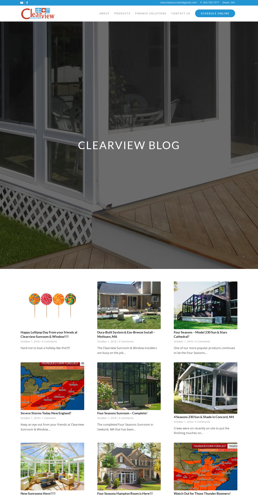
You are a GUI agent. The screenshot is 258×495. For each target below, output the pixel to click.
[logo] (38, 13)
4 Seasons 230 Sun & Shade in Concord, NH (204, 417)
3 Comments (126, 418)
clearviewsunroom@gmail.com (178, 2)
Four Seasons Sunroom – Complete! (122, 413)
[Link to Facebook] (27, 2)
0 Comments (49, 341)
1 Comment (49, 418)
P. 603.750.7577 (209, 2)
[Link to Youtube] (21, 2)
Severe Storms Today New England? (46, 413)
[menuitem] (104, 13)
